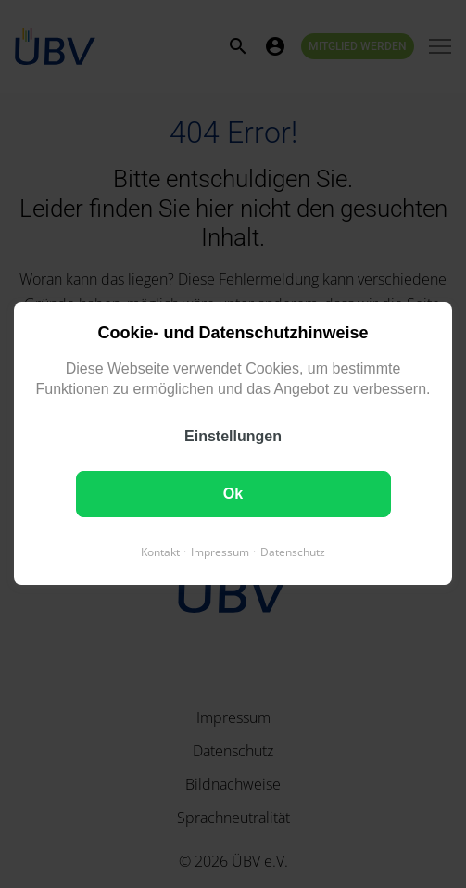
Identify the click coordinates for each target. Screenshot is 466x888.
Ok (233, 494)
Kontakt (160, 553)
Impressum (220, 553)
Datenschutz (292, 553)
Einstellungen (233, 437)
